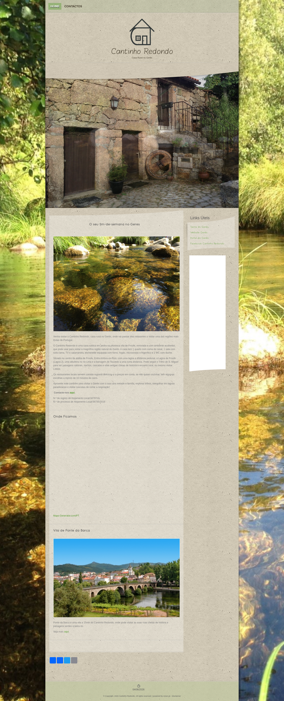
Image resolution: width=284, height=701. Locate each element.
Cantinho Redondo (142, 51)
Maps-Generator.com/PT (66, 515)
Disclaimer (176, 696)
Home (54, 6)
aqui (72, 392)
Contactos (73, 6)
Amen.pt (166, 696)
